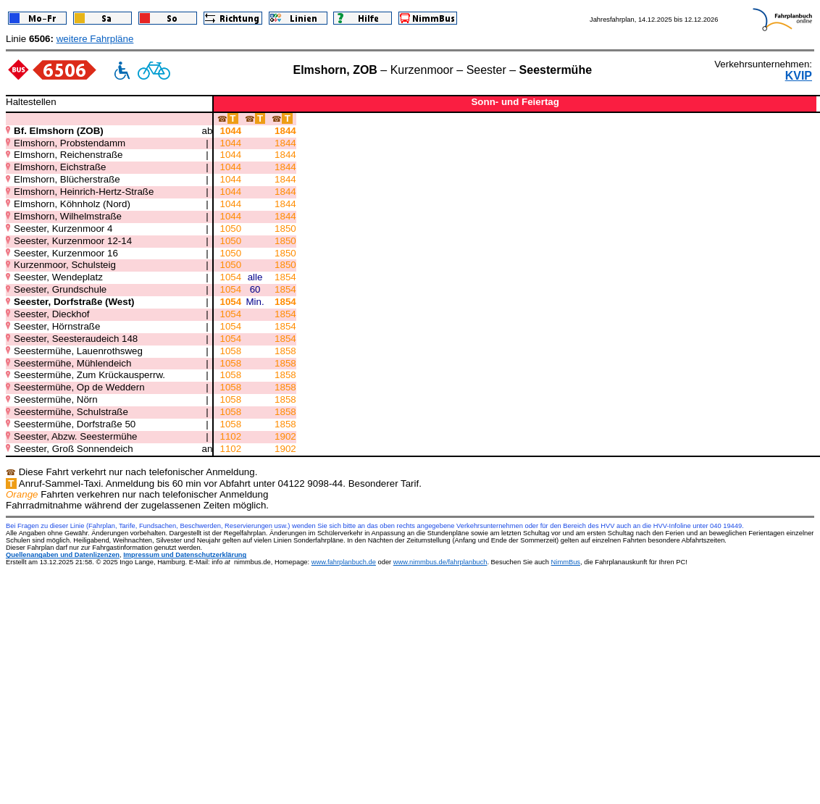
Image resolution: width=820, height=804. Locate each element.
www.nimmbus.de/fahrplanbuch (440, 562)
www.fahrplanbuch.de (343, 562)
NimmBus (565, 562)
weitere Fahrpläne (95, 38)
